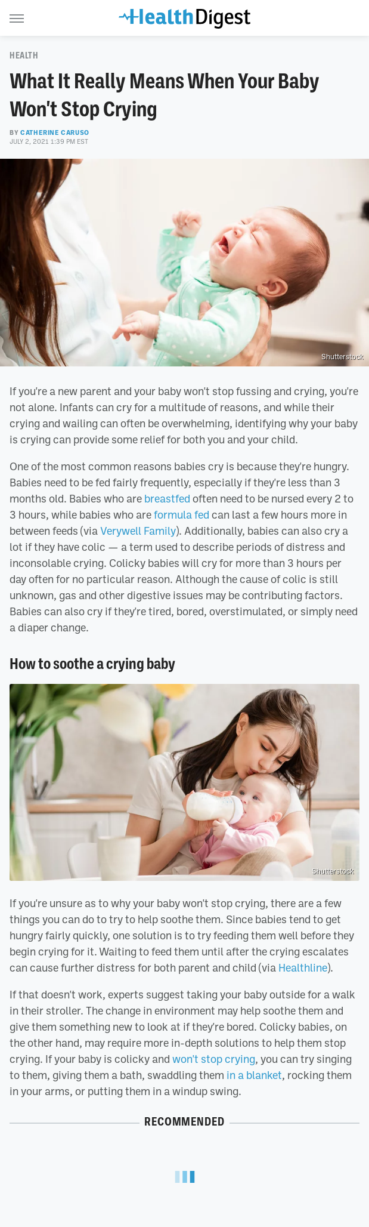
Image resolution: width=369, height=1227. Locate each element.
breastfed (167, 498)
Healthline (302, 967)
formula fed (181, 514)
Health (24, 55)
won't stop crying (213, 1058)
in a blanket (254, 1074)
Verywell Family (138, 530)
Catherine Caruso (54, 132)
